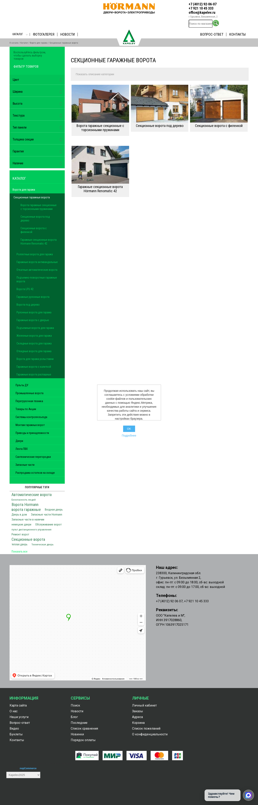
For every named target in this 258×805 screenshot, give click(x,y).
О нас (14, 711)
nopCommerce (28, 768)
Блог (74, 717)
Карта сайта (18, 705)
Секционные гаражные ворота (32, 197)
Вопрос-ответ (211, 34)
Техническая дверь (42, 544)
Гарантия (18, 151)
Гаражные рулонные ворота (33, 296)
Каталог (18, 34)
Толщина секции (23, 139)
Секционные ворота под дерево (159, 126)
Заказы (137, 711)
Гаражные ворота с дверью (33, 320)
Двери (19, 440)
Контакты (237, 34)
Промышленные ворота (29, 393)
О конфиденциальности (150, 734)
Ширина (18, 92)
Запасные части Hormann (46, 514)
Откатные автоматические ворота (37, 269)
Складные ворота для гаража (34, 343)
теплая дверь (19, 544)
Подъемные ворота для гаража (35, 327)
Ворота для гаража (38, 43)
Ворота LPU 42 (25, 289)
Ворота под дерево (28, 304)
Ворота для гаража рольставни (35, 359)
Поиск (75, 705)
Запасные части (25, 464)
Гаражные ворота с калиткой (34, 366)
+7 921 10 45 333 (201, 8)
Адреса (137, 717)
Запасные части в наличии (28, 519)
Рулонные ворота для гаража (34, 312)
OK (129, 428)
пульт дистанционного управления (31, 529)
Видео (14, 728)
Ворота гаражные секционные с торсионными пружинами (100, 128)
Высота (17, 103)
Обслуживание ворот (48, 524)
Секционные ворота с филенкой (219, 126)
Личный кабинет (144, 705)
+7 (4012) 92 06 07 (169, 601)
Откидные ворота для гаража (34, 351)
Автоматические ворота (32, 494)
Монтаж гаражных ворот (30, 425)
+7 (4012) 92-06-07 (203, 4)
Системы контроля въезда (31, 417)
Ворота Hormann (25, 504)
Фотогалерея (43, 34)
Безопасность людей (24, 499)
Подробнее (129, 435)
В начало (14, 43)
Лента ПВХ (22, 448)
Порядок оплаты (83, 740)
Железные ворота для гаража (34, 335)
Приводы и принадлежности (32, 433)
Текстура (19, 115)
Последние (79, 723)
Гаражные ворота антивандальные (37, 262)
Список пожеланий (146, 728)
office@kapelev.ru (202, 12)
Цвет (16, 80)
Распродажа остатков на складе (35, 472)
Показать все (19, 551)
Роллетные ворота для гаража (35, 254)
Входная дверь (54, 509)
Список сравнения (84, 728)
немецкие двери (21, 524)
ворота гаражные (26, 509)
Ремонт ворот (20, 534)
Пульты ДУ (22, 385)
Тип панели (19, 127)
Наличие (18, 163)
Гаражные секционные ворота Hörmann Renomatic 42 (100, 189)
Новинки (77, 734)
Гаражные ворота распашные (34, 374)
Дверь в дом (19, 514)
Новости (67, 34)
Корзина (138, 723)
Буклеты (16, 734)
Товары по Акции (26, 409)
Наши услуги (19, 717)
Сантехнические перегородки (33, 456)
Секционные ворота (28, 539)
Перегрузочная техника (29, 401)
